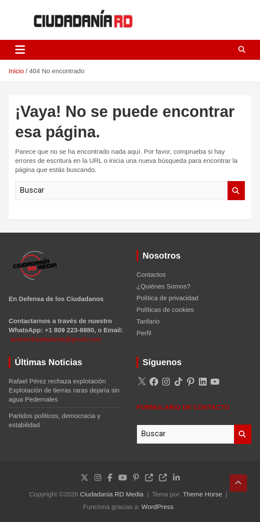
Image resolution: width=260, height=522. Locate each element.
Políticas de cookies (165, 309)
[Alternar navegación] (20, 50)
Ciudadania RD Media (111, 494)
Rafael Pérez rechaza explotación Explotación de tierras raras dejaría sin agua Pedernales (64, 390)
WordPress (158, 506)
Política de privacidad (167, 298)
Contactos (151, 274)
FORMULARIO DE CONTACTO (182, 407)
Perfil (143, 333)
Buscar (236, 191)
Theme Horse (202, 494)
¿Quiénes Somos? (163, 286)
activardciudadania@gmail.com (55, 339)
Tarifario (147, 321)
